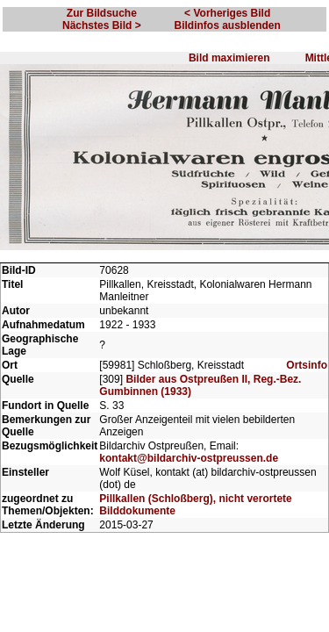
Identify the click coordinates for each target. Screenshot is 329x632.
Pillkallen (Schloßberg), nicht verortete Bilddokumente (195, 525)
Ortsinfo (306, 375)
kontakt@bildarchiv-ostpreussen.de (188, 468)
